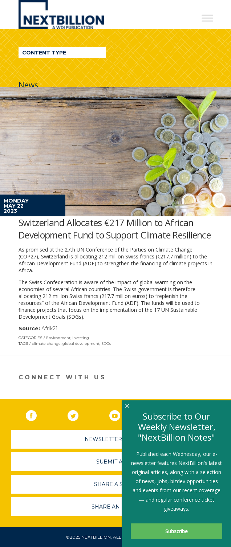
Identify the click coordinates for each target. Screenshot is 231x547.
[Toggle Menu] (207, 18)
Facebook (36, 414)
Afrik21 (49, 328)
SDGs (106, 343)
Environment (58, 337)
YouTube (119, 414)
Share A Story (115, 484)
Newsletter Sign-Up (116, 439)
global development (81, 343)
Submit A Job (115, 461)
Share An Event (115, 506)
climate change (46, 343)
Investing (80, 337)
